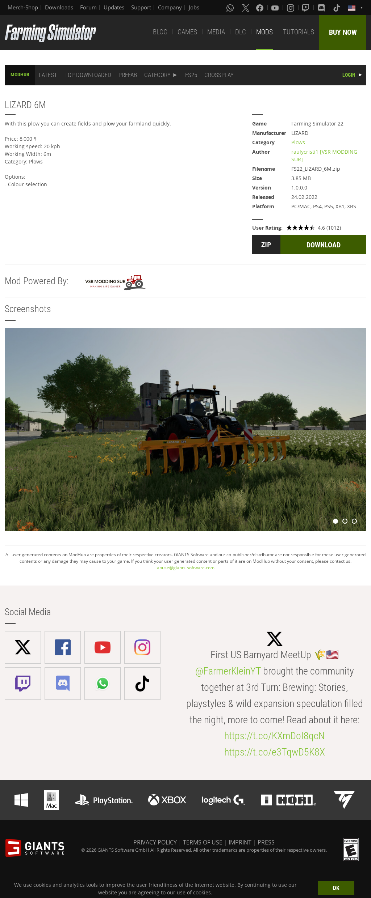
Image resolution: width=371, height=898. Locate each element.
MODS (264, 32)
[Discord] (322, 8)
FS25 (191, 74)
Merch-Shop (23, 7)
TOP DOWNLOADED (87, 74)
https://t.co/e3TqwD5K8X (274, 752)
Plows (298, 142)
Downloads (59, 7)
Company (170, 7)
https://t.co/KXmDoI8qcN (274, 736)
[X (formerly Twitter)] (245, 8)
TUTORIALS (298, 32)
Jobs (194, 7)
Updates (114, 7)
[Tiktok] (337, 8)
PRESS (266, 842)
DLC (240, 32)
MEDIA (216, 32)
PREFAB (127, 74)
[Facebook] (260, 8)
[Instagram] (291, 8)
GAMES (187, 32)
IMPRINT (240, 842)
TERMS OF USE (202, 842)
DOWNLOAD (324, 245)
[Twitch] (306, 8)
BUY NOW (343, 32)
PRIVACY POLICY (155, 842)
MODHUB (20, 74)
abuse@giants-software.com (185, 568)
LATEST (48, 74)
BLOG (160, 32)
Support (141, 7)
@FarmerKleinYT (228, 671)
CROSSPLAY (219, 74)
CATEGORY (157, 74)
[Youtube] (275, 8)
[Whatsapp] (230, 8)
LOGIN (348, 75)
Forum (88, 7)
